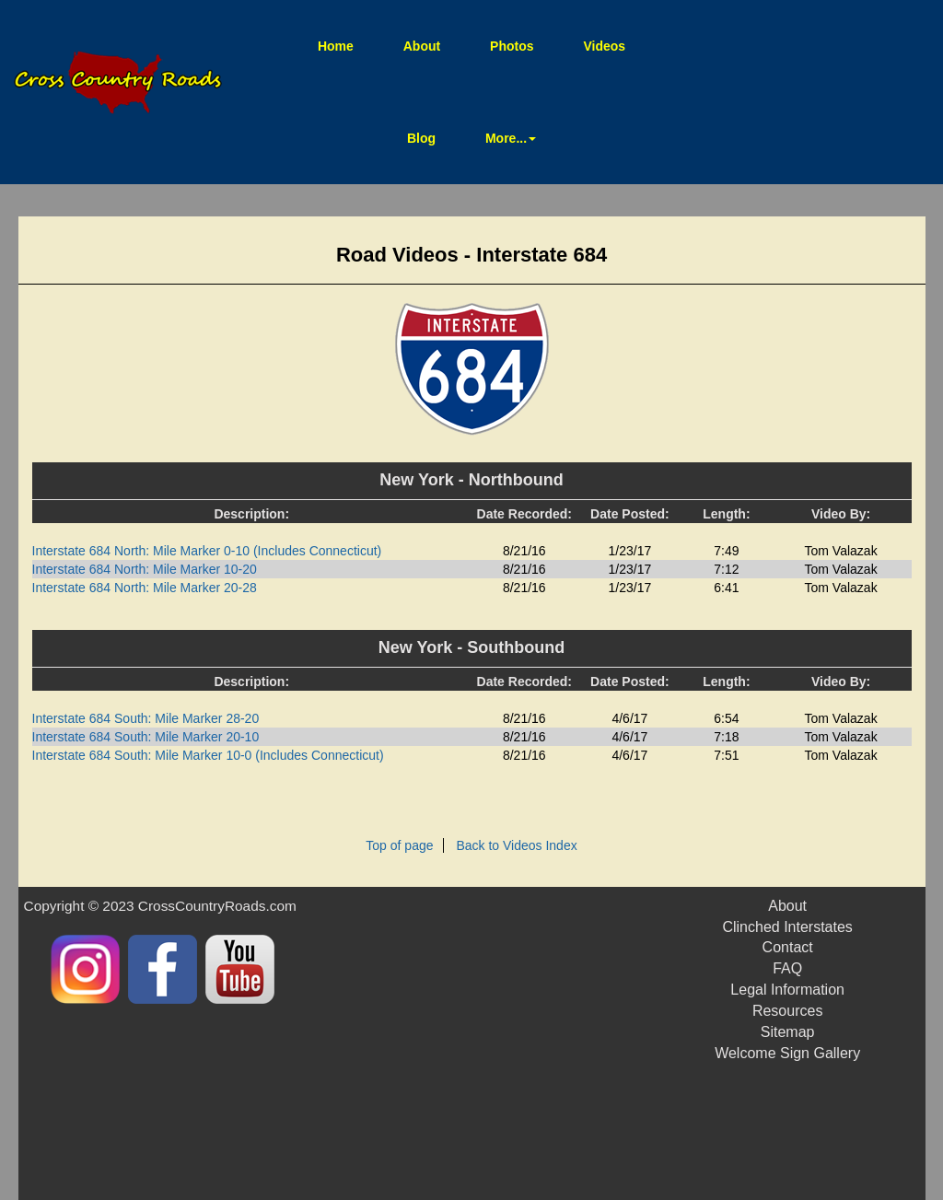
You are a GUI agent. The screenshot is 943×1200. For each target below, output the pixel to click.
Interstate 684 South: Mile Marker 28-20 (146, 718)
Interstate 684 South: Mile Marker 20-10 (146, 736)
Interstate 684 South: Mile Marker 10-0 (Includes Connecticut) (208, 755)
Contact (788, 947)
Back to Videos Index (516, 845)
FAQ (787, 968)
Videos (604, 46)
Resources (787, 1011)
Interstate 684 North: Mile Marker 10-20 (144, 569)
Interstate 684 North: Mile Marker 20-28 (144, 587)
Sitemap (788, 1032)
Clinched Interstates (787, 927)
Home (347, 44)
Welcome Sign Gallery (787, 1053)
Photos (511, 46)
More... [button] (510, 138)
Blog (421, 138)
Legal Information (787, 989)
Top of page (399, 845)
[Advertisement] (540, 1043)
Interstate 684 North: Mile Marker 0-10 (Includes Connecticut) (207, 550)
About (421, 46)
